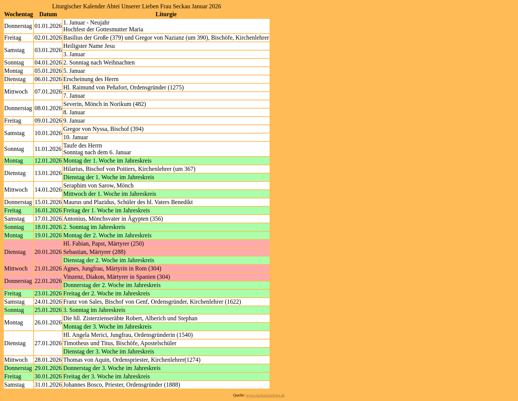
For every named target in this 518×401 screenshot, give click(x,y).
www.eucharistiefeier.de (265, 395)
